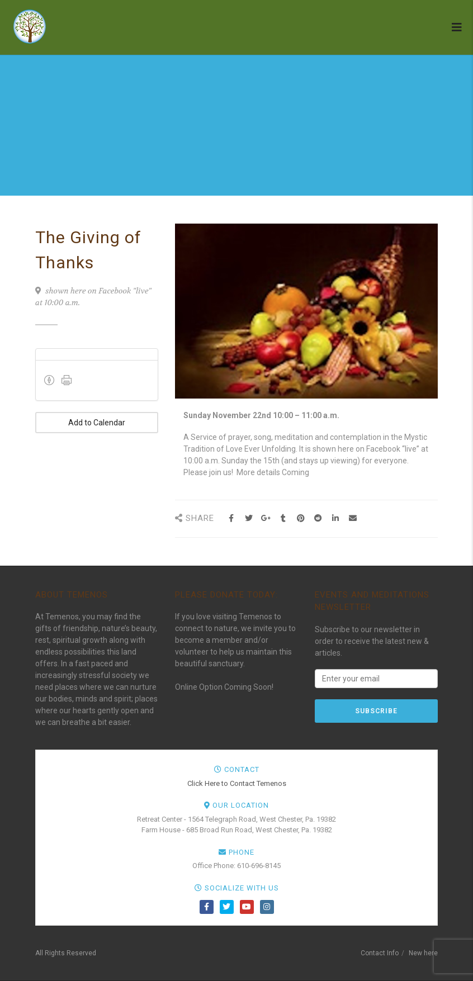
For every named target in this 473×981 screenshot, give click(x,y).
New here (423, 953)
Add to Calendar (96, 422)
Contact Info (380, 953)
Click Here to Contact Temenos (236, 783)
